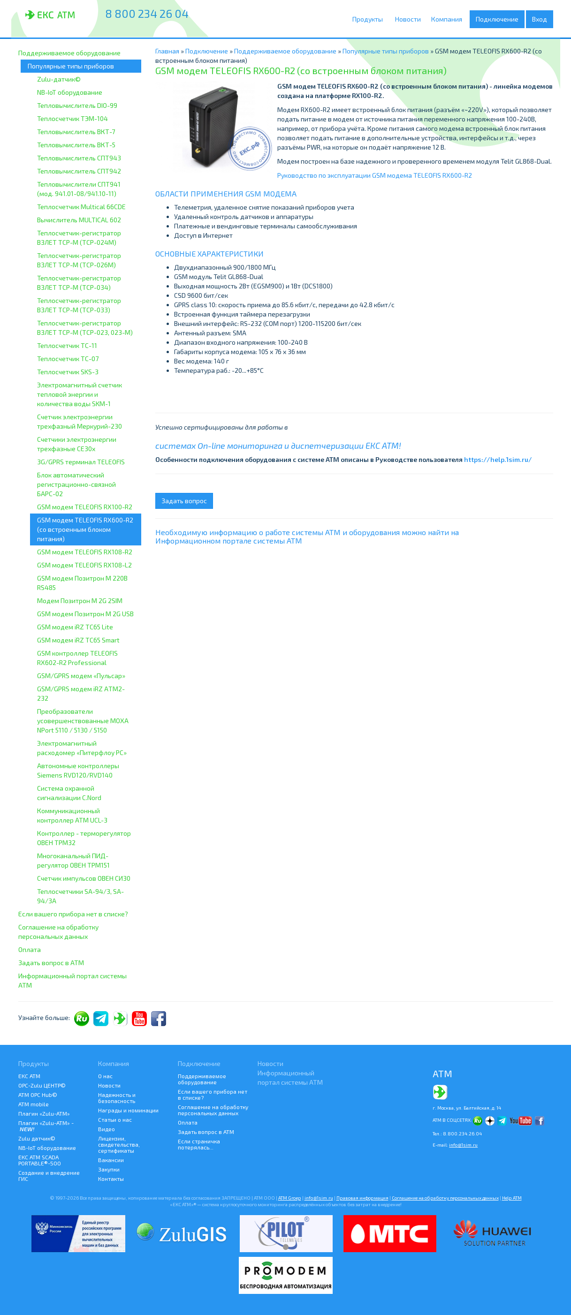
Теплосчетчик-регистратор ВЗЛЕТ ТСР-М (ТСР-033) (79, 305)
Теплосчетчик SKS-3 (68, 372)
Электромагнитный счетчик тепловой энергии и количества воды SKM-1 (79, 394)
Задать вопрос (184, 501)
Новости (409, 19)
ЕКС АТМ (29, 1076)
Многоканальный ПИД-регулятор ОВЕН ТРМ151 (73, 860)
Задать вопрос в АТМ (51, 963)
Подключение (499, 19)
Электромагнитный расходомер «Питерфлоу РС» (82, 747)
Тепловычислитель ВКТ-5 (76, 145)
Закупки (109, 1169)
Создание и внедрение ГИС (49, 1175)
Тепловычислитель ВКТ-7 (76, 132)
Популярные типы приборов (71, 66)
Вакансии (111, 1159)
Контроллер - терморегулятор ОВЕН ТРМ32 (84, 837)
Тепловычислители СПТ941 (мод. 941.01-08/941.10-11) (79, 188)
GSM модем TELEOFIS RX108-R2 (84, 552)
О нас (105, 1076)
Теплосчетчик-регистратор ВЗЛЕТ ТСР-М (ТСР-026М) (79, 260)
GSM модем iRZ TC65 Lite (75, 627)
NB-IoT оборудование (69, 92)
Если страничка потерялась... (199, 1144)
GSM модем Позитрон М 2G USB (85, 614)
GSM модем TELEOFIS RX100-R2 (84, 507)
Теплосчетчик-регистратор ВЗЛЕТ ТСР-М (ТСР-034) (79, 282)
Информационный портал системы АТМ (72, 980)
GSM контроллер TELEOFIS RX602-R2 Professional (77, 657)
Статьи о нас (115, 1119)
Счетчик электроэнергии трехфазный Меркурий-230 (79, 421)
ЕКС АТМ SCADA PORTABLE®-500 (39, 1160)
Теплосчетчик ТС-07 (68, 359)
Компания (449, 19)
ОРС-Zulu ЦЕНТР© (42, 1085)
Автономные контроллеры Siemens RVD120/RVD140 (78, 770)
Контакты (111, 1178)
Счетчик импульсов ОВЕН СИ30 (83, 878)
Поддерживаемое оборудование (69, 53)
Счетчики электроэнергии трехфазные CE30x (76, 444)
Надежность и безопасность (117, 1097)
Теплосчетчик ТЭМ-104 (72, 118)
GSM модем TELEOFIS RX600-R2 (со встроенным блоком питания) (85, 529)
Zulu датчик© (36, 1138)
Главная (167, 51)
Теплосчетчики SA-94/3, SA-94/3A (80, 896)
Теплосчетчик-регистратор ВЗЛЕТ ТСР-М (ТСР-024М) (79, 237)
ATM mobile (33, 1104)
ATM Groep (289, 1198)
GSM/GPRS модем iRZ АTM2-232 (81, 693)
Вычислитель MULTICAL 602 (79, 220)
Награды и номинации (128, 1110)
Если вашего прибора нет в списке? (73, 914)
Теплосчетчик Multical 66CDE (81, 207)
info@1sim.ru (463, 1145)
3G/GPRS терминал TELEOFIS (81, 462)
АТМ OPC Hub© (37, 1094)
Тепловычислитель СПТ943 (79, 158)
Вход (539, 19)
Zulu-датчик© (59, 79)
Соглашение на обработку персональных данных (58, 931)
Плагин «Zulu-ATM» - (46, 1125)
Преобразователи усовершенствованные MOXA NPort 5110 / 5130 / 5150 (83, 720)
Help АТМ (512, 1198)
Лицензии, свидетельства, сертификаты (119, 1144)
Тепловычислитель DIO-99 (77, 105)
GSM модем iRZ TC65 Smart (78, 640)
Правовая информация (362, 1198)
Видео (106, 1129)
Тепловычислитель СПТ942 (79, 171)
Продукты (370, 19)
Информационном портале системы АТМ (228, 540)
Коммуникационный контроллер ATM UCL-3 (72, 815)
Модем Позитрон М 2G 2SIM (79, 601)
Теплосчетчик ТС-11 (67, 345)
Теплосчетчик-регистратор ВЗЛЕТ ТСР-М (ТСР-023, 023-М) (85, 327)
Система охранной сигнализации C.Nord (69, 792)
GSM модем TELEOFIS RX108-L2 (84, 565)
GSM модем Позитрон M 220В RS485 (82, 582)
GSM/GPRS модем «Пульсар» (81, 676)
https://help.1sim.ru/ (498, 459)
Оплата (29, 949)
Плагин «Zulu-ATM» (44, 1113)
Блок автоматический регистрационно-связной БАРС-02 (76, 484)
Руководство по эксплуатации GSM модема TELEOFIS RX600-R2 (374, 175)
